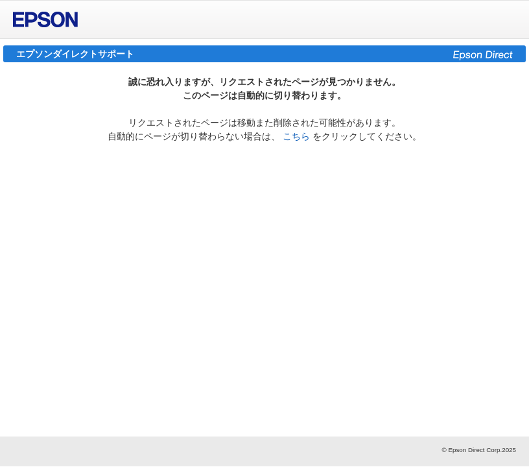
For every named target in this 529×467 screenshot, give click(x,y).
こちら (296, 136)
